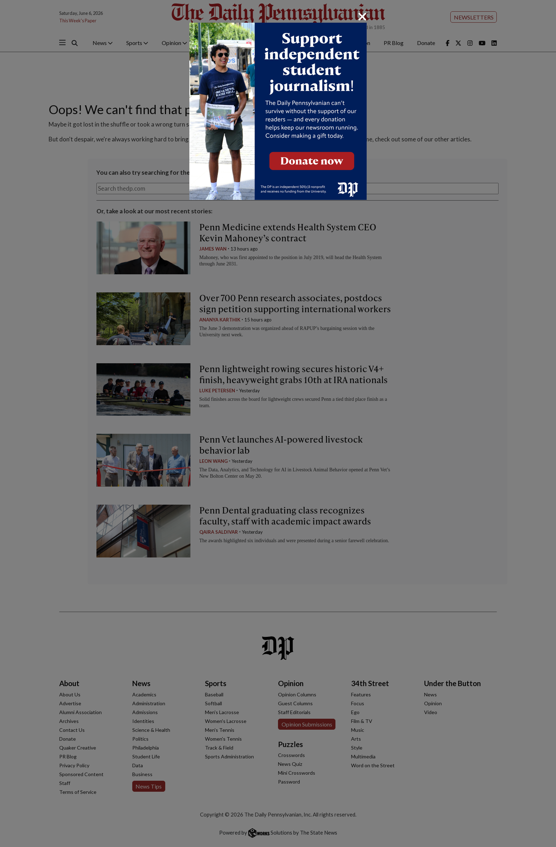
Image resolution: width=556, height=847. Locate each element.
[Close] (362, 17)
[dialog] (278, 423)
